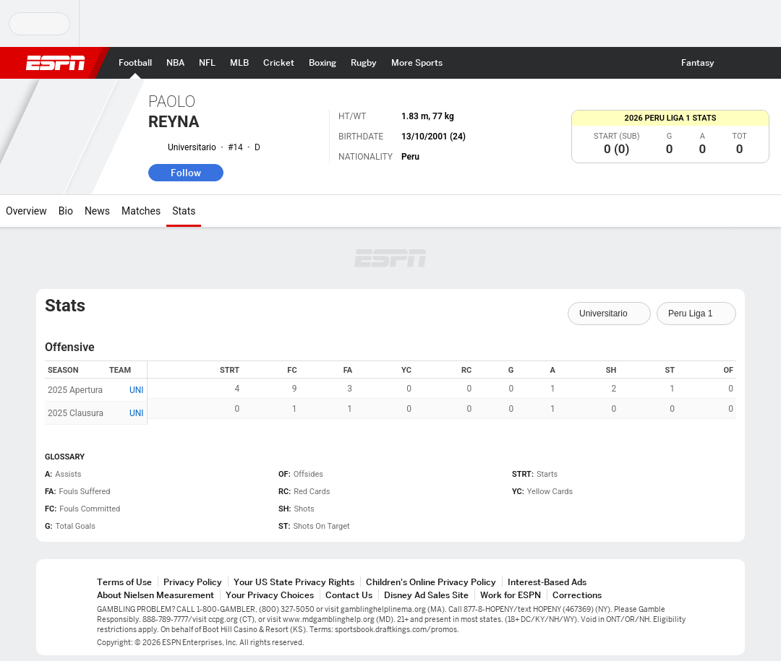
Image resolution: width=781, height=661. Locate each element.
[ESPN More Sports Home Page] (417, 63)
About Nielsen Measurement (155, 594)
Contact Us (348, 594)
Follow (186, 172)
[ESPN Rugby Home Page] (364, 63)
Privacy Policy (192, 581)
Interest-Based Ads (547, 581)
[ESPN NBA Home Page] (175, 63)
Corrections (577, 594)
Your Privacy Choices (270, 594)
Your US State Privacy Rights (294, 581)
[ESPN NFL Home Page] (207, 63)
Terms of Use (124, 581)
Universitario (192, 147)
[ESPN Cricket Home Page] (278, 63)
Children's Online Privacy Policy (431, 581)
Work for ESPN (510, 594)
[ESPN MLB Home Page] (239, 63)
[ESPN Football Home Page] (135, 63)
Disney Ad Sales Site (426, 594)
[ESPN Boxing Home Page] (322, 63)
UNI (136, 390)
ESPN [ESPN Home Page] (55, 63)
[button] (735, 63)
